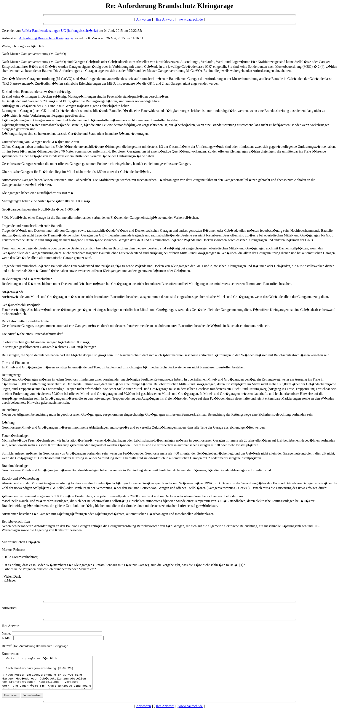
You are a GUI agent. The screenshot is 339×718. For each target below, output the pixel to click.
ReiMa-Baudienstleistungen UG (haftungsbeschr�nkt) (60, 30)
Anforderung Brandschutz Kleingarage (46, 38)
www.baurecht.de (191, 19)
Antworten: (10, 608)
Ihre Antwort (165, 19)
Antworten (143, 19)
